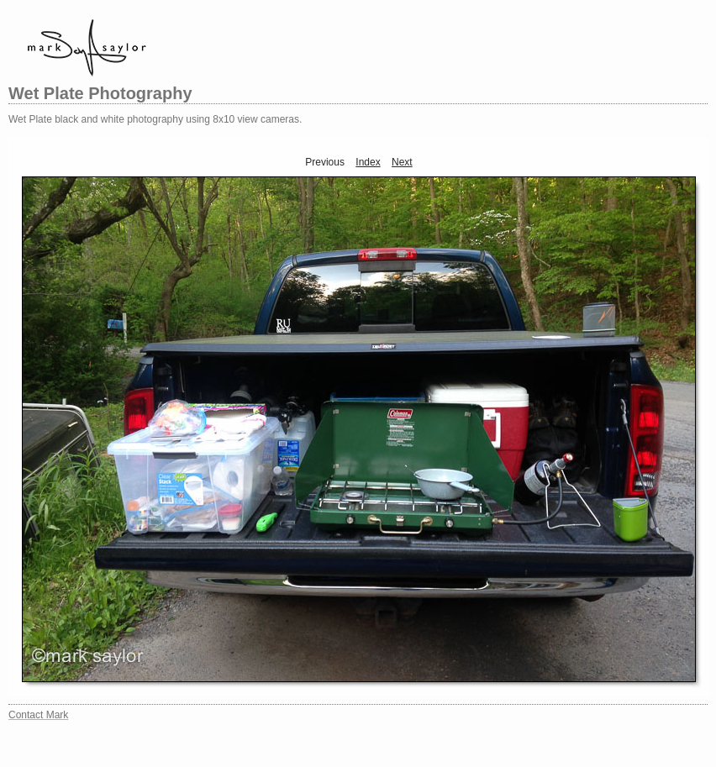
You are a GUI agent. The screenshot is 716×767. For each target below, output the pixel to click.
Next (402, 162)
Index (367, 162)
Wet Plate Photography (100, 93)
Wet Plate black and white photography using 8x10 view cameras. (155, 119)
